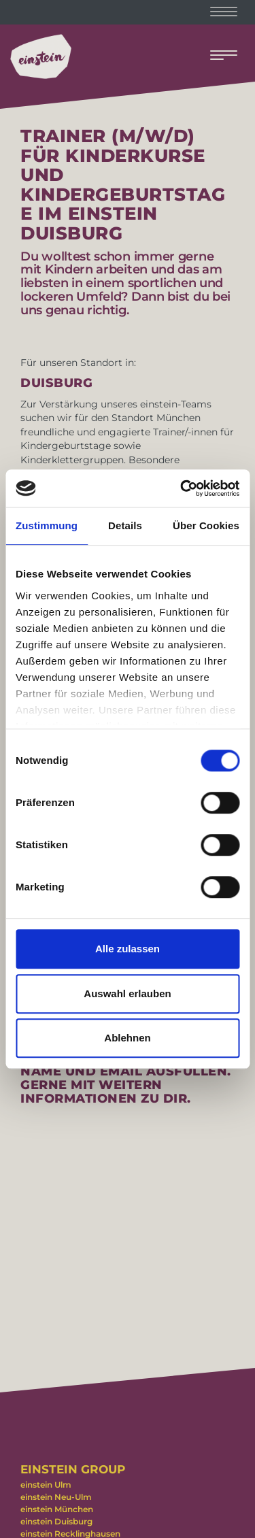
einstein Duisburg (56, 1521)
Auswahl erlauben (127, 993)
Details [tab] (125, 525)
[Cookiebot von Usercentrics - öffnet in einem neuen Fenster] (181, 488)
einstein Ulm (45, 1485)
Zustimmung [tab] (47, 525)
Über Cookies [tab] (206, 525)
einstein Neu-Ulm (56, 1497)
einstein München (56, 1509)
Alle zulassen (127, 948)
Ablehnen (127, 1037)
